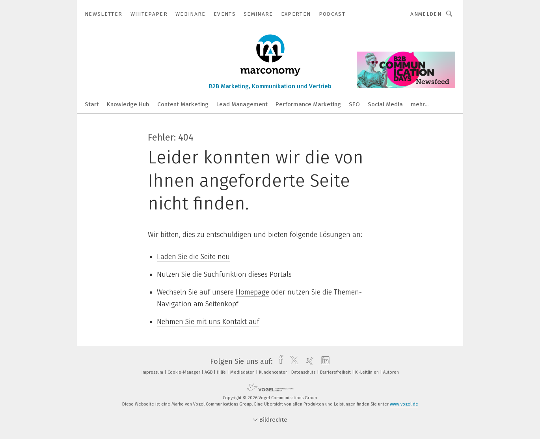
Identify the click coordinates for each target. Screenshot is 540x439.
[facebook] (279, 361)
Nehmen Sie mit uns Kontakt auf (208, 321)
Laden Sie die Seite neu (193, 256)
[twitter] (292, 361)
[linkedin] (323, 361)
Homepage (252, 292)
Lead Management (242, 104)
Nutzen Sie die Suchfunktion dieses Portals (224, 274)
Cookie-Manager (184, 372)
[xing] (308, 361)
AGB (209, 372)
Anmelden (425, 14)
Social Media (385, 104)
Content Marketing (183, 104)
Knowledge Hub (128, 104)
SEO (354, 104)
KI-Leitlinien (367, 372)
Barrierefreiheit (336, 372)
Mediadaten (243, 372)
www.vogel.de (404, 404)
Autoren (391, 372)
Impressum (153, 372)
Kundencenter (273, 372)
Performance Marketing (308, 104)
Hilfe (222, 372)
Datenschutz (304, 372)
